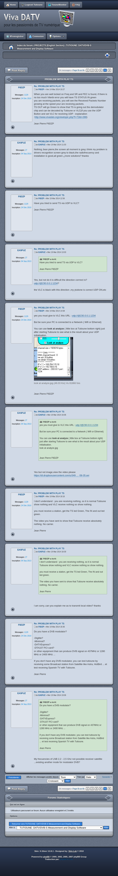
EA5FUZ (41, 145)
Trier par (86, 777)
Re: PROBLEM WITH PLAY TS (49, 86)
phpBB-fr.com (66, 859)
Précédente (14, 777)
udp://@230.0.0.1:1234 (46, 283)
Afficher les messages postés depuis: (51, 777)
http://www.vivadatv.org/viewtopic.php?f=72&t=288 (61, 117)
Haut (13, 127)
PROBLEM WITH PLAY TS (59, 79)
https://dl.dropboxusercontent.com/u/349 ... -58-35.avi (61, 475)
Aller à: (12, 827)
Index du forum (25, 45)
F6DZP (41, 89)
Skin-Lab (72, 851)
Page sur (78, 70)
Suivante (106, 777)
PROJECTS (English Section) (49, 45)
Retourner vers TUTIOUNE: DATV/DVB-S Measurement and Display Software (46, 824)
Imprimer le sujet (107, 55)
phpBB (46, 857)
